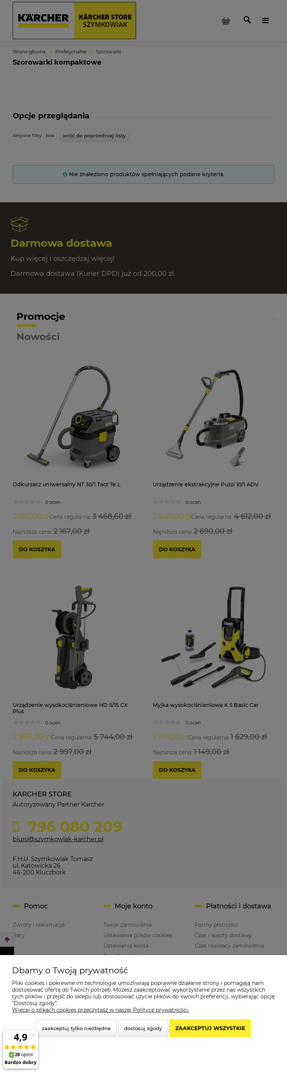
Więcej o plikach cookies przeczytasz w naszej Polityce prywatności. (100, 1010)
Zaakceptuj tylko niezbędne (76, 1028)
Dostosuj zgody (143, 1028)
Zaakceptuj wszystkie (210, 1028)
